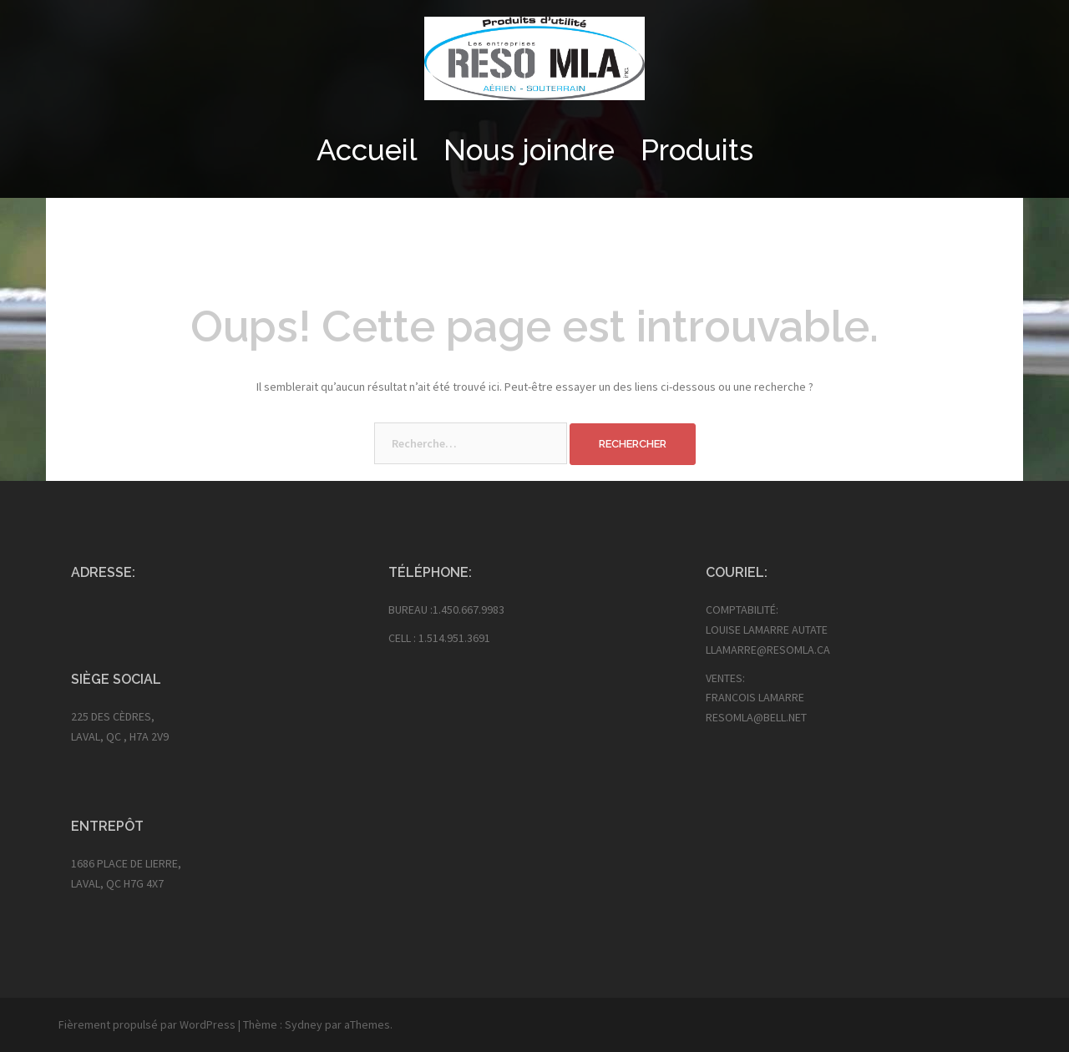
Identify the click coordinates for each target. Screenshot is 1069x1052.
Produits (697, 150)
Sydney (303, 1024)
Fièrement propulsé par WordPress (147, 1024)
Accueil (367, 150)
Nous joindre (529, 150)
